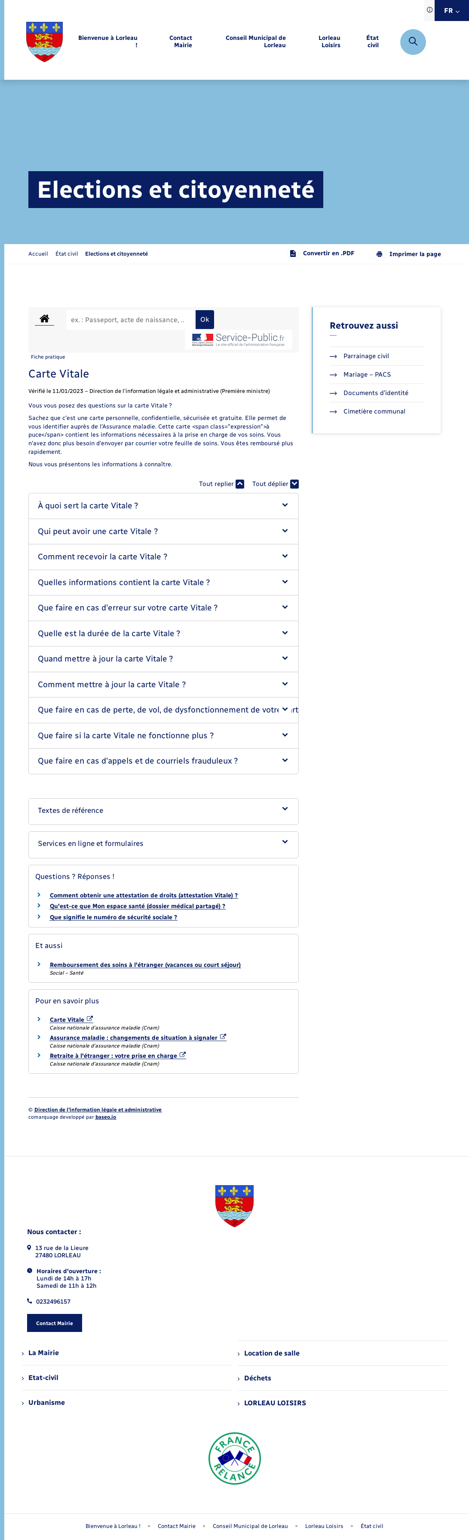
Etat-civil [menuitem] (40, 1378)
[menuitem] (107, 42)
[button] (163, 506)
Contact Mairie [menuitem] (177, 1526)
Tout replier (221, 484)
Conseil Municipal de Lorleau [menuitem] (250, 1526)
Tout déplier (275, 484)
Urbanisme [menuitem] (43, 1402)
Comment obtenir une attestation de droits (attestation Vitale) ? (144, 895)
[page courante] (116, 254)
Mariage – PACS (360, 374)
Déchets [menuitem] (254, 1378)
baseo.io (105, 1117)
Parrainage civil (359, 356)
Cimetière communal (367, 411)
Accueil (38, 254)
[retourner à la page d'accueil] (44, 42)
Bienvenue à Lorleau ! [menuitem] (113, 1526)
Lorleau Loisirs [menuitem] (324, 1526)
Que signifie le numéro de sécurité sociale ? (113, 917)
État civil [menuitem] (372, 1526)
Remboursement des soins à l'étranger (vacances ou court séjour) (145, 965)
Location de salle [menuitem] (269, 1353)
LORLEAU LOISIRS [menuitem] (272, 1403)
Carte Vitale (71, 1020)
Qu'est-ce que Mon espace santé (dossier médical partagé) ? (137, 906)
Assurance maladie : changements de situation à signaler (138, 1038)
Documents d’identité (369, 393)
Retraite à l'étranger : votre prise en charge (118, 1056)
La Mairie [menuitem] (40, 1353)
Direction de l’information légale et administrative (98, 1110)
